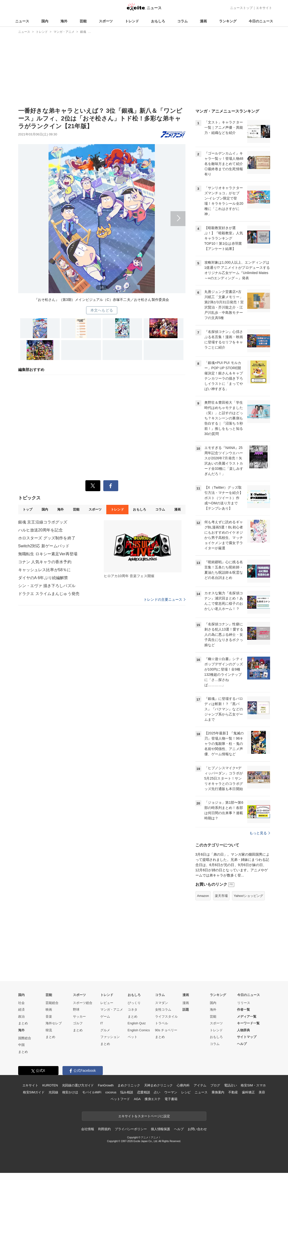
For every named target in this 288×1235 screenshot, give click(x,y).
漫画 (203, 21)
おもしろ (158, 21)
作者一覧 (243, 1009)
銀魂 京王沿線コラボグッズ (42, 522)
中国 (21, 1045)
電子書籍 (171, 1099)
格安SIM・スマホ (253, 1085)
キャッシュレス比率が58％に (44, 570)
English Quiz (137, 1023)
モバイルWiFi (91, 1092)
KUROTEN (50, 1085)
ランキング (227, 21)
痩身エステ (153, 1099)
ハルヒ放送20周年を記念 (40, 530)
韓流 (49, 1030)
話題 (185, 1009)
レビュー (106, 1003)
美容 (262, 1092)
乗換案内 (218, 1092)
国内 (44, 21)
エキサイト (264, 8)
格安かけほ (70, 1092)
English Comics (139, 1030)
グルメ (105, 1030)
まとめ (23, 1023)
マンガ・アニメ (111, 1009)
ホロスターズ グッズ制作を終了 (46, 538)
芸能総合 (52, 1003)
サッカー (79, 1016)
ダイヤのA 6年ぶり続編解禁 (43, 578)
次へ (101, 215)
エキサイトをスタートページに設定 (144, 1116)
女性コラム (163, 1009)
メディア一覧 (246, 1016)
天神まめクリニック (158, 1085)
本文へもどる (101, 310)
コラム (182, 21)
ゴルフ (78, 1023)
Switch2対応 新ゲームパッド (44, 546)
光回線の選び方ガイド (78, 1085)
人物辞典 (243, 1030)
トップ (27, 509)
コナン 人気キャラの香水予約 (44, 562)
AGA (137, 1099)
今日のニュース (261, 21)
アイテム (200, 1085)
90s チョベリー (166, 1030)
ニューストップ (241, 8)
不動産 (233, 1092)
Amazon (203, 896)
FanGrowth (106, 1085)
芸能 (83, 21)
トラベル (161, 1023)
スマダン (161, 1003)
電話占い (230, 1085)
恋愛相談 (143, 1092)
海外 (63, 21)
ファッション (110, 1037)
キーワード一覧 (248, 1023)
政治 (21, 1016)
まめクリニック (128, 1085)
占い (157, 1092)
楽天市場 (221, 896)
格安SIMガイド (34, 1092)
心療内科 (183, 1085)
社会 (21, 1003)
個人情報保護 (160, 1129)
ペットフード (120, 1099)
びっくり (134, 1003)
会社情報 (87, 1129)
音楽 (49, 1016)
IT (101, 1023)
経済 (21, 1009)
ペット (132, 1037)
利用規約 (104, 1129)
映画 (49, 1009)
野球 (76, 1009)
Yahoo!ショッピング (248, 896)
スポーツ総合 (82, 1003)
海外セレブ (54, 1023)
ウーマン (170, 1092)
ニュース (22, 21)
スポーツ (106, 21)
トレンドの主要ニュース (164, 599)
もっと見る (259, 833)
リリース (243, 1003)
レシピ (186, 1092)
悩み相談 (126, 1092)
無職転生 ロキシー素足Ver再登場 (48, 554)
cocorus (110, 1092)
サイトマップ (246, 1037)
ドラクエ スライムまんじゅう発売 (48, 594)
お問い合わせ (197, 1129)
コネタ (132, 1009)
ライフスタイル (166, 1016)
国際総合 (24, 1038)
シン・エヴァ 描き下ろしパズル (46, 586)
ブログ (215, 1085)
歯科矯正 (248, 1092)
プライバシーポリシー (131, 1129)
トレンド (132, 21)
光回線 (53, 1092)
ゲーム (105, 1016)
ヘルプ (242, 1044)
